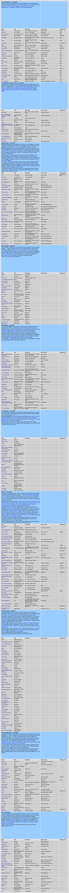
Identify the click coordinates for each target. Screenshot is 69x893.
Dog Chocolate (4, 321)
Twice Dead (24, 330)
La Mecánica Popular (6, 796)
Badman (3, 296)
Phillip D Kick (4, 867)
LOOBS (3, 663)
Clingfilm (3, 856)
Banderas (3, 290)
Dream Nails (4, 763)
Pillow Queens (4, 595)
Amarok (13, 819)
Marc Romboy (4, 567)
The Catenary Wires (5, 853)
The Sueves (21, 250)
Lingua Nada (12, 7)
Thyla (2, 30)
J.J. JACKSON (4, 709)
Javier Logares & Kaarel (6, 585)
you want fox (4, 287)
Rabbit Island (14, 742)
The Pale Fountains (5, 689)
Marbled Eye (4, 399)
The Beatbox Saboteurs (6, 197)
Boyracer (33, 508)
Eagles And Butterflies (11, 514)
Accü (14, 88)
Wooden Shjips (5, 419)
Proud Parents (4, 876)
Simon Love (20, 167)
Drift (2, 63)
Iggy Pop (32, 623)
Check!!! (3, 358)
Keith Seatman (4, 453)
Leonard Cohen (4, 381)
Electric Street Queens (22, 822)
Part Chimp (7, 254)
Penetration (3, 384)
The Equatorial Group (24, 89)
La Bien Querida (18, 87)
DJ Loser (3, 790)
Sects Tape (3, 860)
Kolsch (3, 514)
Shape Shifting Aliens (28, 87)
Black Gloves (4, 301)
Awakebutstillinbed (24, 505)
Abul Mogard (24, 819)
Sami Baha (10, 823)
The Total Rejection (10, 504)
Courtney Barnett (5, 505)
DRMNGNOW (4, 770)
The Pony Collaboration (6, 50)
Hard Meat (3, 728)
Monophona (3, 43)
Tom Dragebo (4, 706)
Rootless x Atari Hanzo (6, 285)
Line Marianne (4, 70)
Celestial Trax (4, 667)
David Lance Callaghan (6, 541)
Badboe (3, 274)
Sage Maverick (14, 89)
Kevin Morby (27, 620)
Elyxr (31, 88)
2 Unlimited (3, 803)
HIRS (2, 789)
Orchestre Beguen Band (6, 389)
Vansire (3, 316)
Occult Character (12, 615)
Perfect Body (14, 505)
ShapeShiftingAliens (5, 136)
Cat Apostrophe (4, 851)
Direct (2, 314)
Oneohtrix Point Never (6, 712)
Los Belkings (4, 439)
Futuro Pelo (3, 206)
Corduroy (3, 201)
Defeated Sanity (4, 129)
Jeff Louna (3, 299)
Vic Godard (13, 508)
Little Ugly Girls (4, 798)
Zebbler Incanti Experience (7, 364)
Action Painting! (32, 504)
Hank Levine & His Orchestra (5, 609)
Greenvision (4, 679)
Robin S (3, 766)
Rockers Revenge (15, 512)
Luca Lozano (36, 628)
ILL (2, 720)
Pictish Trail (3, 646)
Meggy (7, 629)
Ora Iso (3, 649)
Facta (2, 707)
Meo (2, 677)
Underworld (25, 623)
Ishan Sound (4, 673)
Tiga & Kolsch (4, 550)
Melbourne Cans (5, 579)
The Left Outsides (5, 34)
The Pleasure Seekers (6, 461)
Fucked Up (12, 510)
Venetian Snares (25, 88)
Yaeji (2, 60)
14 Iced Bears (4, 224)
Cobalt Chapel (4, 199)
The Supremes (18, 151)
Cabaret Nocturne (5, 718)
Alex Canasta (11, 6)
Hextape (3, 761)
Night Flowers (4, 878)
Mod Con (3, 681)
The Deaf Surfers (5, 194)
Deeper (3, 823)
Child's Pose (4, 764)
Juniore (10, 169)
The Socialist (23, 328)
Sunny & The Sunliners (19, 743)
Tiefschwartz (34, 514)
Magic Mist (12, 822)
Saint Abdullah (4, 674)
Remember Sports (33, 822)
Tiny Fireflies (23, 4)
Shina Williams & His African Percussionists (21, 337)
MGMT (17, 7)
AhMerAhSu (4, 742)
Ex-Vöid (19, 501)
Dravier (25, 817)
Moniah (18, 88)
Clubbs (3, 89)
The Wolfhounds (4, 846)
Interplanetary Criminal (6, 289)
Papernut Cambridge (18, 625)
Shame (35, 88)
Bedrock (26, 514)
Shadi (2, 284)
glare (2, 298)
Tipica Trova (7, 255)
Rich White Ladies (28, 165)
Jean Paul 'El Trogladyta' (6, 474)
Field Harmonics (15, 4)
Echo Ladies (4, 46)
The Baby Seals (4, 204)
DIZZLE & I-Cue (4, 310)
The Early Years (4, 68)
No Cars (3, 238)
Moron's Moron (11, 420)
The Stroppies (4, 700)
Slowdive (3, 54)
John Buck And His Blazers (7, 724)
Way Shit (3, 805)
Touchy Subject (4, 282)
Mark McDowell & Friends (6, 537)
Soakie (2, 807)
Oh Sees (3, 716)
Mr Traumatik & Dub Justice (7, 279)
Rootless (14, 251)
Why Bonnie (4, 209)
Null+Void (3, 32)
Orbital (36, 164)
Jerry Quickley (4, 784)
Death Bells (29, 7)
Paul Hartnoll (29, 164)
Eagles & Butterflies (5, 606)
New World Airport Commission (5, 702)
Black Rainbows (4, 704)
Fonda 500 (3, 208)
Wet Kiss (3, 809)
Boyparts (3, 772)
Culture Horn (4, 478)
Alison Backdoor (4, 236)
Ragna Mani (4, 323)
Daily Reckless (4, 243)
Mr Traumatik (29, 250)
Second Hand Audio (5, 319)
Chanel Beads (4, 281)
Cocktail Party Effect (5, 776)
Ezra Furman (4, 73)
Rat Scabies (9, 88)
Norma (22, 7)
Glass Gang (3, 72)
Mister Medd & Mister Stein (7, 221)
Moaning (8, 89)
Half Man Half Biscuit (5, 370)
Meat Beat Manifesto (6, 417)
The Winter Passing (5, 539)
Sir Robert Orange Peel (6, 56)
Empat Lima (27, 740)
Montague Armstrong (13, 330)
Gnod (2, 481)
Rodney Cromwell (5, 356)
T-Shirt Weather (4, 842)
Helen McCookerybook (33, 494)
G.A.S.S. (3, 228)
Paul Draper (4, 58)
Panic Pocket (4, 861)
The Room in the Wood (6, 660)
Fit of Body (3, 726)
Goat (2, 395)
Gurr (9, 147)
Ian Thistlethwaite (5, 372)
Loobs (2, 620)
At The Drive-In (4, 61)
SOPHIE (33, 740)
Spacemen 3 (4, 694)
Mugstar (37, 412)
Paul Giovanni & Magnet (6, 212)
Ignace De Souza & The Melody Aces (6, 355)
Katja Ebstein (4, 659)
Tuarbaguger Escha (5, 231)
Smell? (19, 420)
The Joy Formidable (32, 4)
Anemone (3, 692)
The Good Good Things (16, 502)
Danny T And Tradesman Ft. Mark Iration (6, 448)
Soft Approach (4, 787)
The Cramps (4, 490)
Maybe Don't (9, 826)
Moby (2, 79)
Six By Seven (12, 424)
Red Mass (3, 470)
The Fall (3, 476)
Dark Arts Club (4, 532)
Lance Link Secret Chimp (6, 676)
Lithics (2, 648)
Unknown (3, 801)
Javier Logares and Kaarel (15, 516)
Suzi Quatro (20, 631)
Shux (2, 391)
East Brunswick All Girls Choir (29, 501)
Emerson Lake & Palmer (6, 730)
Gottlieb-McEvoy (5, 849)
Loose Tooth (4, 786)
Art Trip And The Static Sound (20, 417)
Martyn (2, 554)
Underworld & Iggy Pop (6, 644)
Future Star (3, 240)
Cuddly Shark (9, 153)
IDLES (3, 617)
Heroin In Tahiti (35, 416)
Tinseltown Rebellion (5, 185)
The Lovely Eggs (5, 359)
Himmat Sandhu (4, 308)
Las (2, 276)
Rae (2, 891)
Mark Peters (4, 35)
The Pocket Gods (5, 374)
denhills (3, 292)
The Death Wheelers (5, 450)
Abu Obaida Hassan (5, 698)
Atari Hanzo (21, 251)
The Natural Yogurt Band (6, 641)
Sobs (9, 742)
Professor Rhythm (6, 743)
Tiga (26, 513)
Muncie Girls (25, 502)
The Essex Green (5, 654)
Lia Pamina (10, 509)
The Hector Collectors (21, 504)
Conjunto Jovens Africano (6, 460)
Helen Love (16, 147)
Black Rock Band (5, 768)
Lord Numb (3, 455)
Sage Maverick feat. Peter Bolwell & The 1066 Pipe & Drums (7, 125)
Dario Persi (18, 509)
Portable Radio (4, 187)
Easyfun (3, 780)
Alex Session (4, 306)
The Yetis (3, 858)
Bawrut (2, 869)
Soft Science (4, 141)
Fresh (2, 792)
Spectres (3, 393)
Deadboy (3, 317)
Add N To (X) (4, 386)
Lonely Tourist (4, 534)
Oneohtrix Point (20, 629)
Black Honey (25, 6)
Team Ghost (18, 6)
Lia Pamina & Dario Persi (6, 590)
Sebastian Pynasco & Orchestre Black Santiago (6, 402)
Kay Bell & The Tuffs (6, 151)
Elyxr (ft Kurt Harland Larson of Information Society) (6, 115)
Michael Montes (4, 215)
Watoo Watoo (18, 169)
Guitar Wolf (29, 156)
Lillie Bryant (3, 545)
